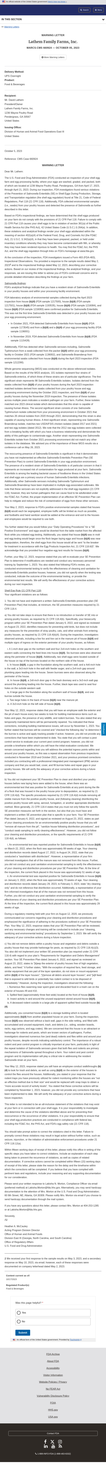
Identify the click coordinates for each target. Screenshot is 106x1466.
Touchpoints (75, 1340)
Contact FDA (53, 1433)
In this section (12, 19)
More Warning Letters (53, 57)
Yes (24, 1312)
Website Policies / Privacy (53, 1382)
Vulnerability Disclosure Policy (53, 1396)
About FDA (53, 1361)
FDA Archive (53, 1354)
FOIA (53, 1403)
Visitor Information (53, 1375)
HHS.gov (53, 1410)
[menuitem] (53, 1278)
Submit (22, 1332)
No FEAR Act (53, 1389)
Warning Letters (11, 27)
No (23, 1321)
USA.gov (53, 1417)
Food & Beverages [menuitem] (15, 1288)
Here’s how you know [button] (57, 2)
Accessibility (53, 1368)
